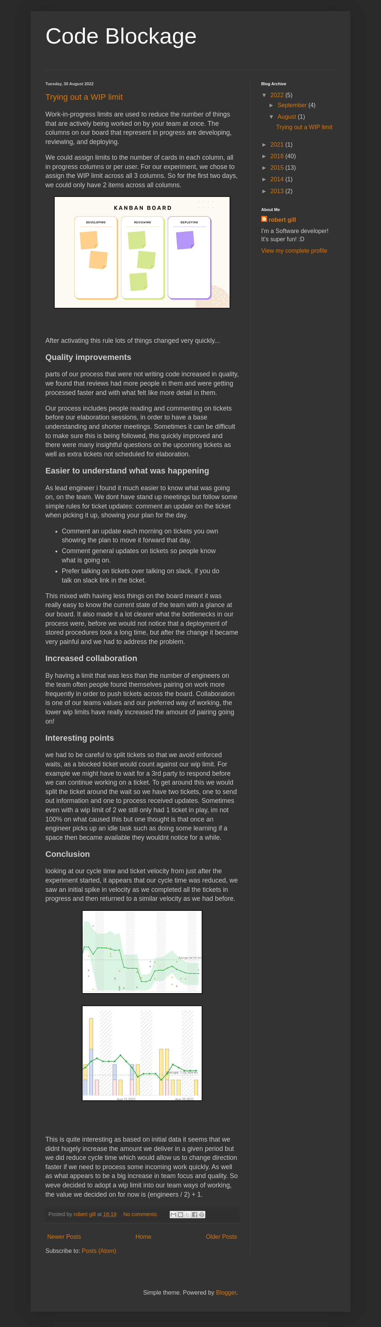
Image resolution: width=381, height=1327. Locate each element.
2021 (277, 144)
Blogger (226, 1292)
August (288, 117)
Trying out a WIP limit (84, 97)
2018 (277, 156)
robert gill (282, 220)
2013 (277, 191)
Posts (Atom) (99, 1251)
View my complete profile (294, 251)
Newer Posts (64, 1237)
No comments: (142, 1214)
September (293, 105)
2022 (277, 95)
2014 (277, 179)
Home (143, 1237)
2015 (277, 168)
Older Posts (221, 1237)
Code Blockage (121, 35)
